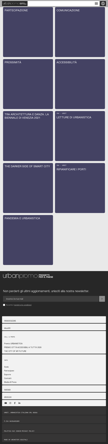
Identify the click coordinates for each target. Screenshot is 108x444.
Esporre (7, 374)
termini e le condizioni (23, 305)
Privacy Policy (28, 431)
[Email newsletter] (51, 299)
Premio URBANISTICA (13, 343)
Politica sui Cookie (12, 431)
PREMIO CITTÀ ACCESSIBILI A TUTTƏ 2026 (22, 347)
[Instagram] (10, 403)
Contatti (7, 378)
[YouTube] (5, 403)
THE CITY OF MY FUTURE (15, 351)
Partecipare (9, 371)
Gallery (7, 328)
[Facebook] (14, 403)
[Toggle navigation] (63, 3)
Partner (7, 389)
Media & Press (10, 382)
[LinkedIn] (19, 403)
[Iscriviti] (102, 299)
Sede (6, 367)
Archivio (7, 397)
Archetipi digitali (19, 440)
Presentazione (10, 320)
